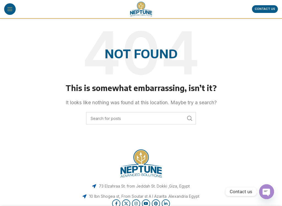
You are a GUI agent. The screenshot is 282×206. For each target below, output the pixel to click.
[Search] (141, 118)
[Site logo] (141, 8)
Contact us (265, 9)
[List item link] (141, 186)
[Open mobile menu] (9, 9)
